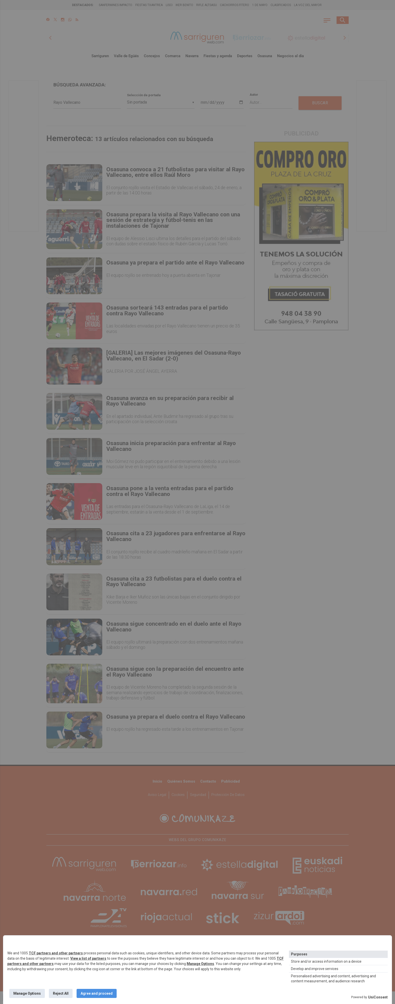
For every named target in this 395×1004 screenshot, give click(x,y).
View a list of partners (88, 958)
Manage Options (200, 964)
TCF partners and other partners (56, 953)
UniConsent (378, 997)
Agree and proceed (97, 993)
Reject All (61, 993)
